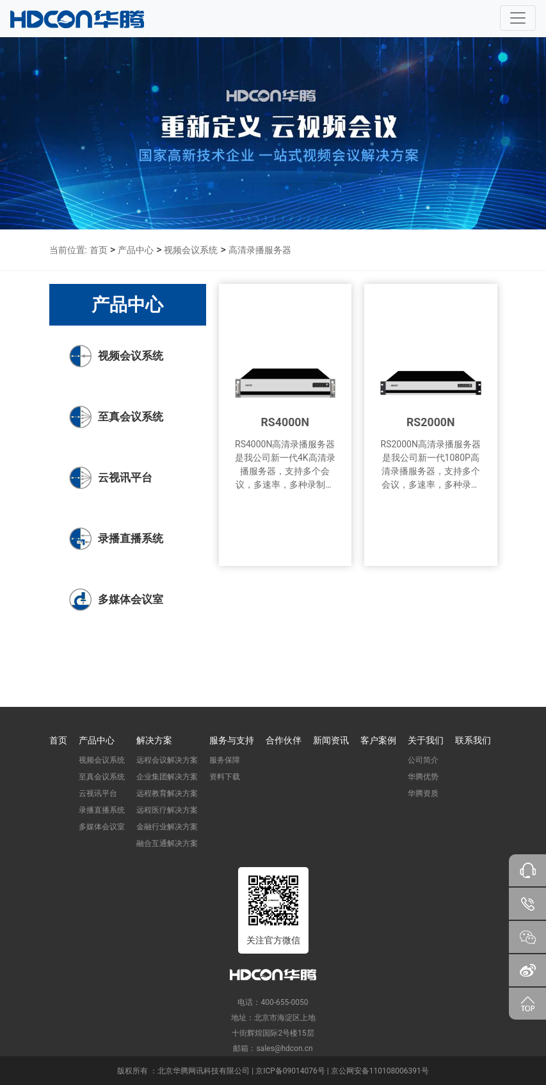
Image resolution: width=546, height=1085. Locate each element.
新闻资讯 (331, 740)
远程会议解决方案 (167, 760)
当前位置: (68, 250)
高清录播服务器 (260, 250)
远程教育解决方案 (167, 793)
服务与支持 (231, 740)
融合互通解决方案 (167, 843)
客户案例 (378, 740)
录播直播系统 (102, 810)
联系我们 (473, 740)
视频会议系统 (191, 250)
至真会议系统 (102, 776)
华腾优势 (423, 776)
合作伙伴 (283, 740)
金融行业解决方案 (167, 826)
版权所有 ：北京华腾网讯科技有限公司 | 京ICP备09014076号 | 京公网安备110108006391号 (272, 1070)
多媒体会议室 (102, 826)
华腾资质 (423, 793)
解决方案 (154, 740)
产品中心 (136, 250)
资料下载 (224, 776)
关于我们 (426, 740)
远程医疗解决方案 (167, 810)
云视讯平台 (98, 793)
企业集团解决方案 (167, 776)
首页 (99, 250)
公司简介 (423, 760)
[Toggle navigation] (518, 18)
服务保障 (224, 760)
